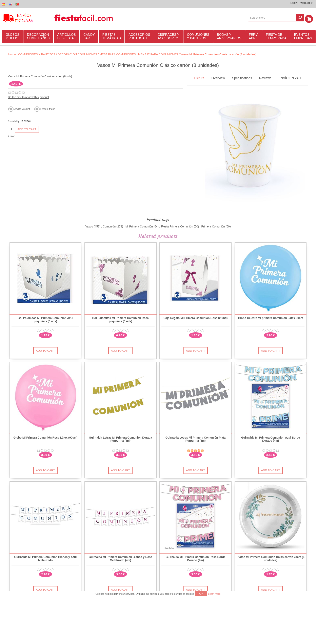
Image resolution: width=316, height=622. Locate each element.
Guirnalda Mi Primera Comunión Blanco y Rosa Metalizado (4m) (120, 558)
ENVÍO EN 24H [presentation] (289, 77)
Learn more (214, 594)
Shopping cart (310, 17)
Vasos (89, 225)
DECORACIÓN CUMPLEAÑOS (38, 35)
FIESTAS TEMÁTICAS (111, 35)
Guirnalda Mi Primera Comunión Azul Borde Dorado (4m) (270, 439)
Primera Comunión (213, 225)
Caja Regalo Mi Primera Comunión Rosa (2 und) (195, 317)
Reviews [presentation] (265, 77)
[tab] (199, 78)
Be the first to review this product (28, 96)
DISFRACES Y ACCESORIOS (168, 35)
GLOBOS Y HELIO (12, 35)
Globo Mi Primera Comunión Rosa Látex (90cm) (45, 437)
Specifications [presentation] (242, 77)
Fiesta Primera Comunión (177, 225)
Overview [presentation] (218, 77)
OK (201, 593)
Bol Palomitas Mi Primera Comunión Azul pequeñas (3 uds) (45, 319)
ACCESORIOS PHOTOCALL (139, 35)
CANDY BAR (89, 35)
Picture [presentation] (199, 77)
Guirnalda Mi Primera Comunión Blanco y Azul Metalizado (45, 558)
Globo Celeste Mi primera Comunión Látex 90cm (270, 317)
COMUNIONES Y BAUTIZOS (198, 35)
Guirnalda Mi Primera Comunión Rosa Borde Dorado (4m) (195, 558)
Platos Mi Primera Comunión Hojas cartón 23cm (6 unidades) (270, 558)
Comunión (109, 225)
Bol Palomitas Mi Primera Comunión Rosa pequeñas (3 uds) (120, 319)
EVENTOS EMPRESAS (303, 35)
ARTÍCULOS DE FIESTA (66, 35)
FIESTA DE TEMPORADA (276, 35)
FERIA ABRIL (253, 35)
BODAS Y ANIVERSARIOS (229, 35)
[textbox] (273, 17)
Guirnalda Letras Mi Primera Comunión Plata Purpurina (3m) (195, 439)
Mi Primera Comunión (139, 225)
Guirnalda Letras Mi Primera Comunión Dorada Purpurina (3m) (120, 439)
